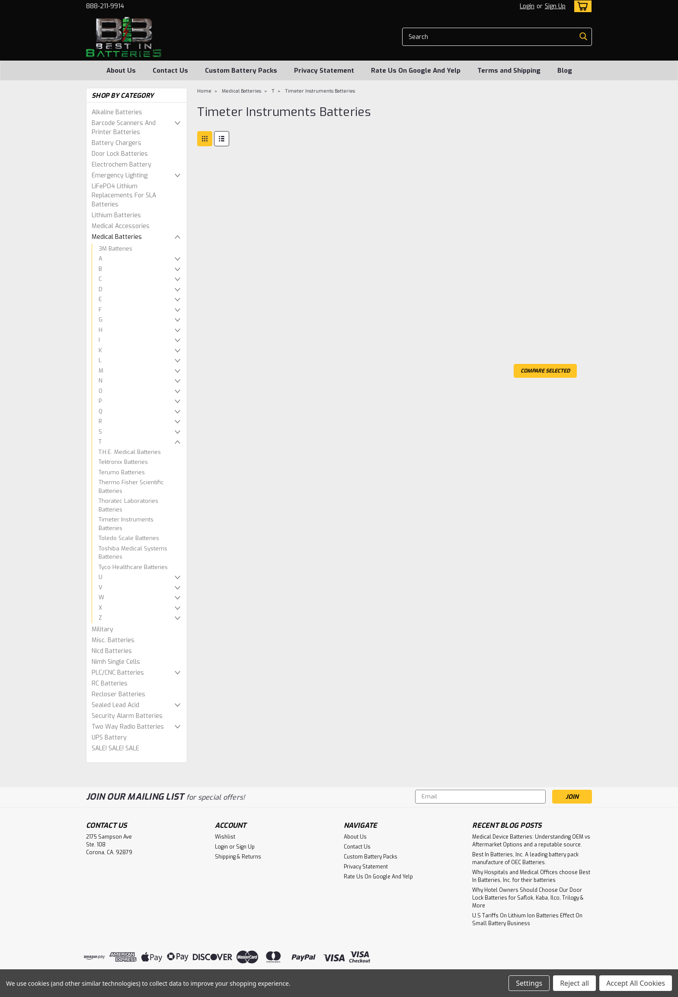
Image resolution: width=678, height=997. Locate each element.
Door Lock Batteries (120, 154)
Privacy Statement (324, 70)
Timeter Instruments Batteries (126, 524)
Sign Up (555, 6)
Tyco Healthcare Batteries (133, 567)
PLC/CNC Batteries (118, 673)
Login (527, 6)
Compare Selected (545, 370)
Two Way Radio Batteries (128, 727)
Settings (529, 983)
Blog (564, 70)
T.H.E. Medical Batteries (130, 452)
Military (102, 629)
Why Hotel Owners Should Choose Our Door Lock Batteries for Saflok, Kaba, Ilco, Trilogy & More (528, 898)
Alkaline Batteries (117, 112)
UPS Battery (109, 737)
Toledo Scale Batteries (129, 538)
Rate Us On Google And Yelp (416, 70)
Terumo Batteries (122, 472)
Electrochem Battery (121, 165)
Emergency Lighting (119, 175)
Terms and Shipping (508, 70)
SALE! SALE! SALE (115, 748)
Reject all (574, 983)
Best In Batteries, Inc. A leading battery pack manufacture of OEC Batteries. (525, 858)
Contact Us (170, 70)
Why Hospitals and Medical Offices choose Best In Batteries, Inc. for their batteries (531, 876)
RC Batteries (110, 683)
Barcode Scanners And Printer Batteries (124, 127)
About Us (121, 70)
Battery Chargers (116, 143)
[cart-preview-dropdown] (581, 6)
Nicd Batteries (112, 651)
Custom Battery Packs (241, 70)
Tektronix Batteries (123, 462)
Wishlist (225, 836)
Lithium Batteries (116, 215)
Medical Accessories (121, 226)
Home (204, 91)
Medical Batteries (117, 237)
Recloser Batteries (118, 694)
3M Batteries (115, 248)
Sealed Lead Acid (115, 705)
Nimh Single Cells (116, 662)
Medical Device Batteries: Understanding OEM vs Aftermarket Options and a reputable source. (531, 840)
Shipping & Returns (238, 856)
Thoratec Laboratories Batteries (128, 505)
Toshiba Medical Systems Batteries (133, 553)
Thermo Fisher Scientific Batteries (131, 487)
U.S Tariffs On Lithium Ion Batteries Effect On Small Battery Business (527, 919)
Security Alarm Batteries (127, 716)
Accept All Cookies (635, 983)
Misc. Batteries (113, 640)
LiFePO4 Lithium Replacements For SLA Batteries (124, 195)
